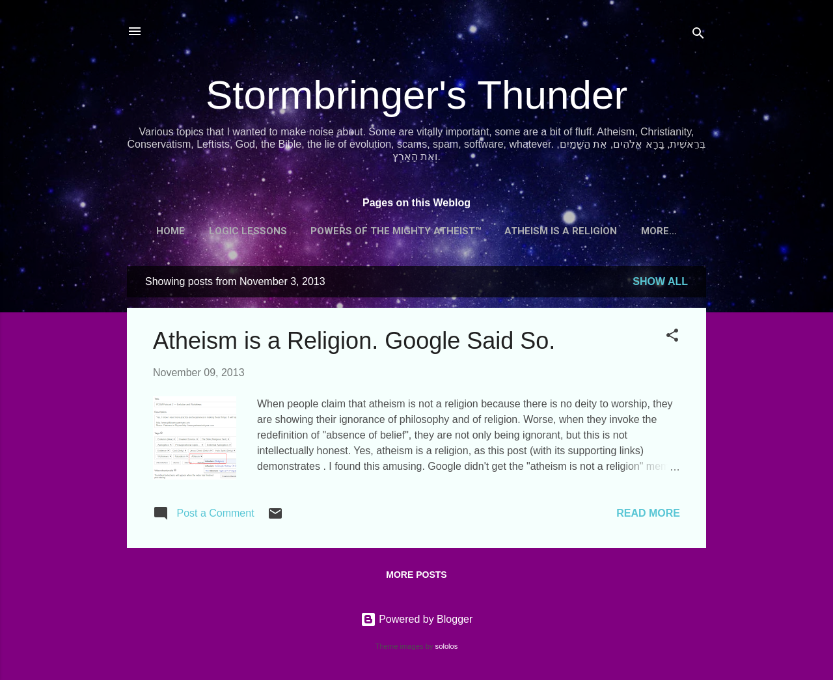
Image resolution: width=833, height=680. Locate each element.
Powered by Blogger (417, 619)
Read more (648, 513)
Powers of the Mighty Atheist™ (395, 231)
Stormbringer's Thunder (416, 94)
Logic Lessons (248, 231)
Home (170, 231)
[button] (672, 337)
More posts (416, 574)
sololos (446, 646)
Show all (660, 281)
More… (659, 231)
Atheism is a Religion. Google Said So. (354, 340)
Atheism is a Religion (560, 231)
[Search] (698, 35)
